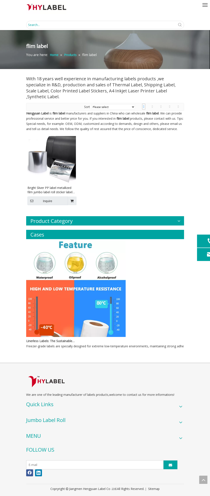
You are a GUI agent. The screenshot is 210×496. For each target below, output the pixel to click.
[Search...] (101, 25)
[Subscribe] (170, 464)
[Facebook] (29, 472)
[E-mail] (93, 465)
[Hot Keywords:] (180, 25)
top (203, 480)
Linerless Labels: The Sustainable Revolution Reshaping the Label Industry (50, 341)
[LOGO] (46, 381)
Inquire (39, 200)
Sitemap (154, 489)
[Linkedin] (38, 472)
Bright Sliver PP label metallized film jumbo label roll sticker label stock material (49, 190)
